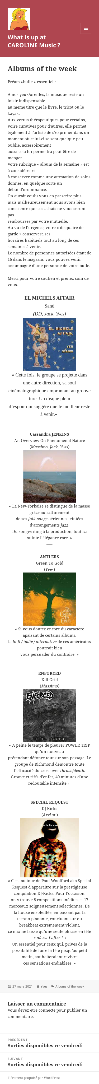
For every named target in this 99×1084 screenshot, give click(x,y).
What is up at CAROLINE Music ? (34, 41)
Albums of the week (69, 986)
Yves (44, 986)
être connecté (42, 1010)
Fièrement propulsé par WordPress (34, 1078)
